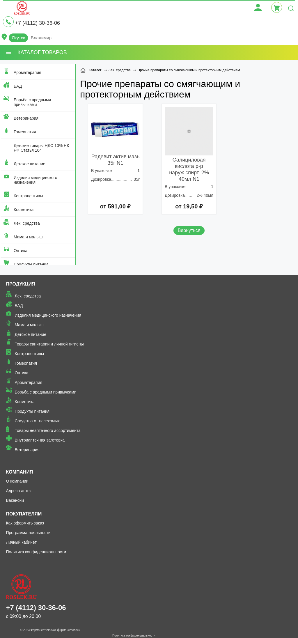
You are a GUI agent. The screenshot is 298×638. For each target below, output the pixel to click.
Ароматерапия (27, 72)
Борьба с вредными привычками (32, 102)
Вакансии (15, 500)
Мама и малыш (28, 237)
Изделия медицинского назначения (35, 180)
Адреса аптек (18, 490)
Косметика (23, 209)
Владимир (41, 37)
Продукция (20, 283)
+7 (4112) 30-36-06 (37, 23)
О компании (17, 481)
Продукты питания (31, 264)
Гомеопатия (25, 132)
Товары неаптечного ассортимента (47, 430)
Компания (19, 471)
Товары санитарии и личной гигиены (49, 344)
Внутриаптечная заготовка (40, 440)
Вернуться (189, 230)
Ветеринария (26, 118)
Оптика (20, 250)
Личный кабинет (21, 542)
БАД (18, 86)
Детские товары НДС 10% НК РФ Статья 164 (41, 148)
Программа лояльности (28, 532)
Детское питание (29, 164)
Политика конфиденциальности (36, 552)
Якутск (18, 37)
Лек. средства (27, 223)
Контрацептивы (28, 196)
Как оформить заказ (25, 523)
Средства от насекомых (37, 421)
